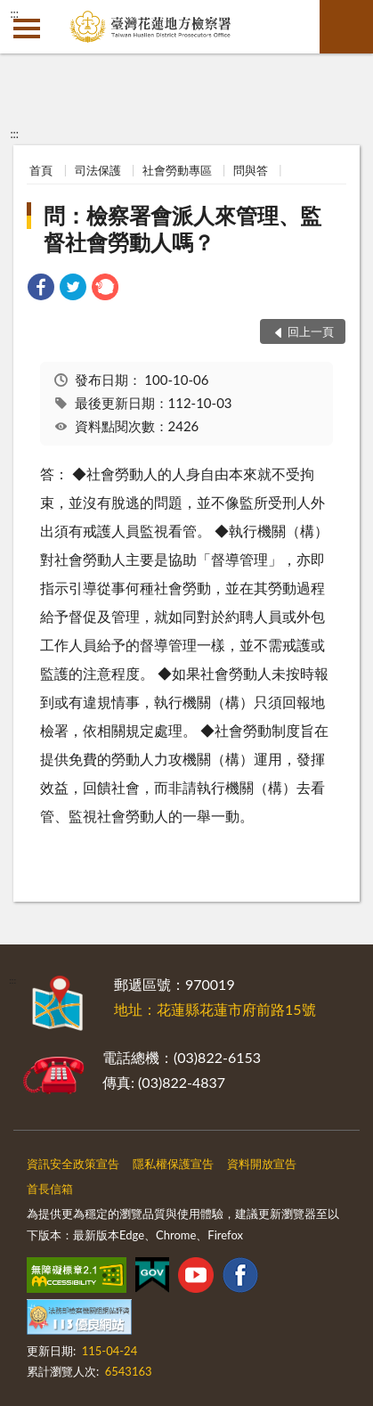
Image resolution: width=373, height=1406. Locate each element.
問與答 (250, 170)
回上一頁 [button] (311, 331)
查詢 (346, 26)
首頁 (41, 170)
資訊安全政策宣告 (73, 1164)
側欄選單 (26, 28)
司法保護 (98, 170)
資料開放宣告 (261, 1164)
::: (14, 13)
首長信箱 (50, 1188)
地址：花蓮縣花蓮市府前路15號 (215, 1009)
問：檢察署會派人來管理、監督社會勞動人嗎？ (182, 228)
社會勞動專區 (177, 170)
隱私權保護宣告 (173, 1164)
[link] (41, 289)
